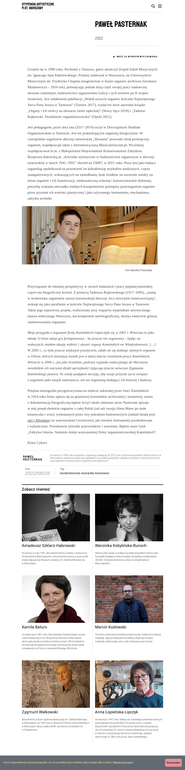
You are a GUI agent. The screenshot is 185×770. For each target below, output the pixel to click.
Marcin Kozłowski (110, 648)
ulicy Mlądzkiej (39, 441)
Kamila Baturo (34, 648)
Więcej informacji (122, 762)
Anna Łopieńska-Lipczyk (116, 733)
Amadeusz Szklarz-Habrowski (48, 567)
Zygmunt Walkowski (40, 733)
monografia (87, 494)
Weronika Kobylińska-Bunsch (121, 567)
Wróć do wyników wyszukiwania (137, 56)
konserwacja (102, 494)
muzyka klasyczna (70, 494)
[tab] (153, 6)
